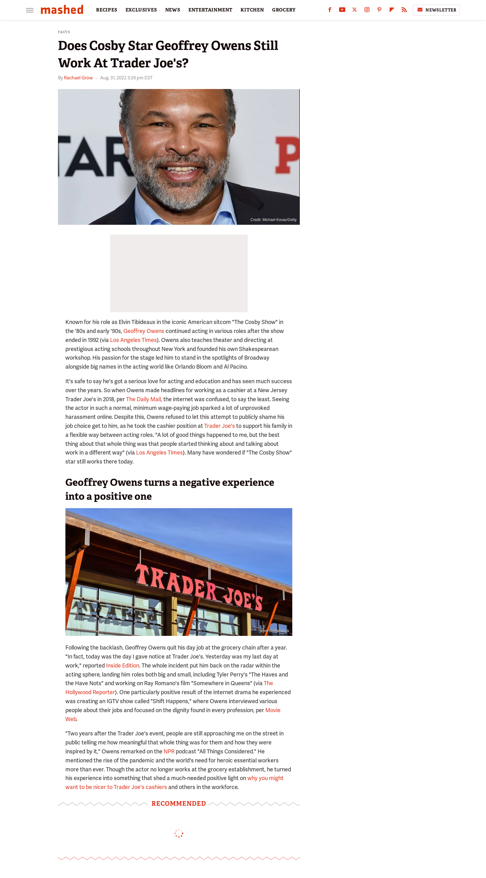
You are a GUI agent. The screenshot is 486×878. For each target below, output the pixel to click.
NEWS (172, 10)
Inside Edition (122, 665)
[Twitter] (354, 11)
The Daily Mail (143, 399)
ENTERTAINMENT (210, 10)
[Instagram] (367, 11)
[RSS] (404, 11)
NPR (169, 751)
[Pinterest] (379, 11)
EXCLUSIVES (141, 10)
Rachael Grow (78, 78)
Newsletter (436, 10)
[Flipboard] (391, 11)
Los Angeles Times (133, 340)
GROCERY (284, 10)
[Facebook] (330, 11)
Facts (64, 32)
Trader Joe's (219, 425)
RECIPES (106, 10)
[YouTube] (342, 11)
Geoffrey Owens (143, 331)
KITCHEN (252, 10)
